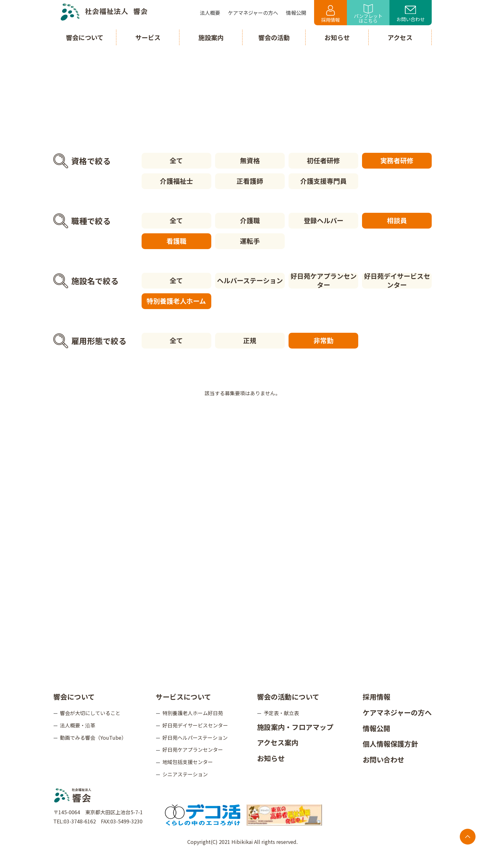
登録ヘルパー (323, 220)
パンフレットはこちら (368, 14)
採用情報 (330, 14)
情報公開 (376, 728)
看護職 (176, 241)
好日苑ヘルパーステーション (195, 737)
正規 (249, 340)
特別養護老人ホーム (176, 301)
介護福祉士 (176, 181)
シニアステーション (185, 774)
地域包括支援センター (187, 762)
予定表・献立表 (281, 713)
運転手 (250, 241)
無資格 (250, 160)
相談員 (397, 220)
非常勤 (323, 340)
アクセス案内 (277, 742)
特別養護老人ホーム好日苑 (192, 713)
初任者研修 (323, 160)
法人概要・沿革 (77, 725)
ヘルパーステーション (250, 280)
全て (176, 160)
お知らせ (271, 758)
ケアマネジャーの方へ (397, 712)
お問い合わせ (410, 14)
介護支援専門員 (323, 181)
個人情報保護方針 (390, 743)
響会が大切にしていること (90, 713)
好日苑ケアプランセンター (323, 281)
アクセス (400, 37)
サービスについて (183, 696)
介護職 (250, 220)
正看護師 (250, 181)
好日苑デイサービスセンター (397, 281)
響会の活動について (288, 696)
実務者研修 (396, 160)
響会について (74, 696)
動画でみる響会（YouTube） (93, 737)
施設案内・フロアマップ (295, 727)
